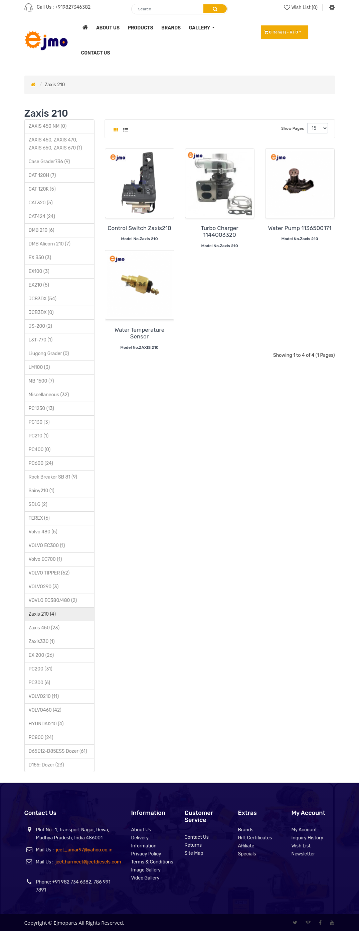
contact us (95, 53)
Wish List (301, 846)
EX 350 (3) (40, 258)
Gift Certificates (255, 838)
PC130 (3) (39, 422)
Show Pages (292, 128)
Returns (193, 845)
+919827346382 (73, 7)
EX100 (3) (39, 271)
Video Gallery (145, 878)
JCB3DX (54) (42, 299)
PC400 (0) (40, 449)
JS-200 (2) (40, 326)
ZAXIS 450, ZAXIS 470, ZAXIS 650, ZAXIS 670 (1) (55, 144)
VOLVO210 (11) (44, 696)
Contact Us (196, 837)
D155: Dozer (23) (46, 765)
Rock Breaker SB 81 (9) (53, 477)
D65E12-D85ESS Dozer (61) (58, 751)
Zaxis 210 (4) (42, 614)
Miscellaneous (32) (49, 395)
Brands (245, 830)
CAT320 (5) (41, 203)
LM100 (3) (39, 367)
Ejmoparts (65, 922)
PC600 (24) (41, 463)
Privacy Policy (146, 854)
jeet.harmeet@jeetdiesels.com (88, 862)
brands (171, 28)
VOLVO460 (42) (45, 710)
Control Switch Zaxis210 (139, 228)
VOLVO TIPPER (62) (49, 573)
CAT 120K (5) (42, 189)
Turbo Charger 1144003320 (219, 231)
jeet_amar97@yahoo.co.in (84, 850)
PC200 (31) (40, 669)
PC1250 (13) (41, 408)
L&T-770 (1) (41, 340)
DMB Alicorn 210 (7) (50, 244)
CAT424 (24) (42, 216)
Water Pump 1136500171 (300, 228)
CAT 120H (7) (42, 175)
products (140, 28)
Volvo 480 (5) (43, 532)
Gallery (200, 28)
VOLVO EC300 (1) (47, 545)
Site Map (193, 853)
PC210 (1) (39, 436)
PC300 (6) (39, 683)
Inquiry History (307, 838)
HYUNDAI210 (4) (46, 724)
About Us (141, 830)
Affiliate (246, 846)
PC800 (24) (41, 737)
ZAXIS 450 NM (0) (48, 126)
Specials (247, 854)
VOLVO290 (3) (44, 587)
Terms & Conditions (152, 862)
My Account (304, 830)
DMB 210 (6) (41, 230)
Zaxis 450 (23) (44, 628)
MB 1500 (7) (41, 381)
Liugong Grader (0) (49, 353)
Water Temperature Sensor (139, 333)
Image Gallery (146, 870)
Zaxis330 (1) (42, 641)
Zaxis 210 (55, 85)
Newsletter (303, 854)
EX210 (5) (39, 285)
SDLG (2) (38, 504)
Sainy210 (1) (41, 491)
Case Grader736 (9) (49, 162)
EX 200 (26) (41, 655)
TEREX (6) (39, 518)
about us (108, 28)
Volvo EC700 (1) (45, 559)
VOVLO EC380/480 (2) (53, 600)
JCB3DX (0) (41, 312)
